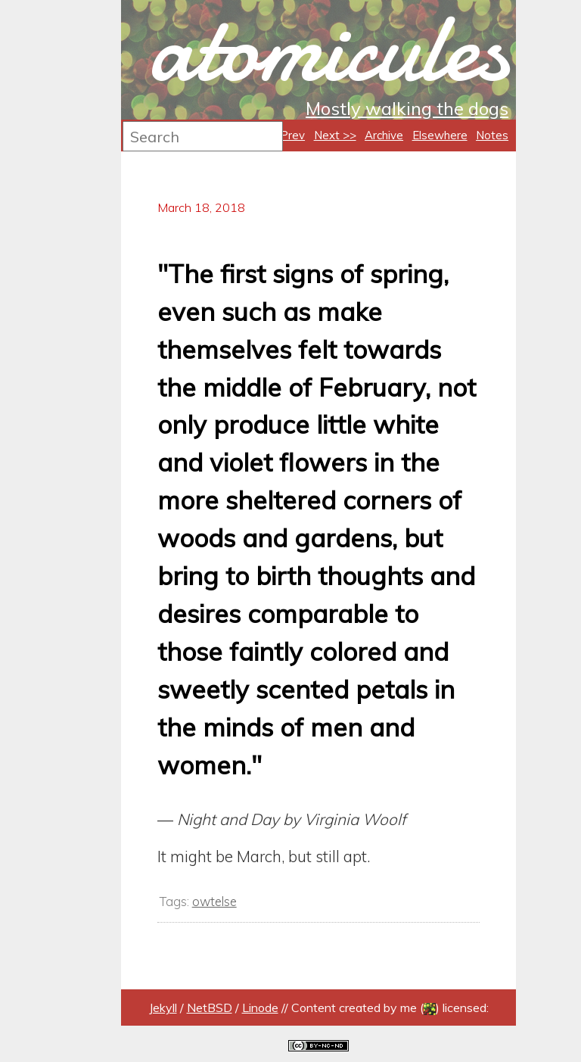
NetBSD (209, 1007)
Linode (260, 1007)
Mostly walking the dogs (407, 108)
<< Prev (284, 135)
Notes (492, 135)
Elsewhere (440, 135)
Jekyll (163, 1007)
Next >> (335, 135)
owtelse (214, 901)
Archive (384, 135)
